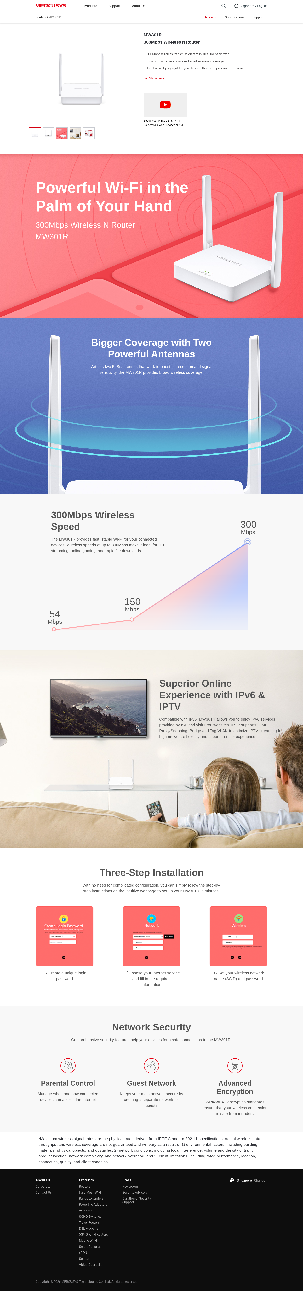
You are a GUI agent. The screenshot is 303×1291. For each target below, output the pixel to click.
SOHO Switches (90, 1216)
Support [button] (114, 6)
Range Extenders (91, 1198)
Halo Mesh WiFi (90, 1192)
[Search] (223, 6)
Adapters (85, 1210)
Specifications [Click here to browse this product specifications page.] (234, 17)
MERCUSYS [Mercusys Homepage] (51, 5)
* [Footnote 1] (39, 1139)
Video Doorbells (90, 1264)
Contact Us (44, 1192)
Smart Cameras (90, 1246)
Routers (41, 17)
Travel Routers (89, 1222)
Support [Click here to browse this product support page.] (258, 17)
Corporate (43, 1186)
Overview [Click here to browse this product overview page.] (210, 17)
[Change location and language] (250, 6)
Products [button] (90, 6)
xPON (83, 1252)
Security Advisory (134, 1192)
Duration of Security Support (136, 1200)
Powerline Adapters (93, 1204)
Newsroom (130, 1186)
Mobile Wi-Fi (88, 1240)
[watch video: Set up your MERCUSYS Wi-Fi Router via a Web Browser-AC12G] (165, 105)
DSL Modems (88, 1228)
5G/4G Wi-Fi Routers (93, 1234)
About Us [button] (138, 6)
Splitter (84, 1258)
